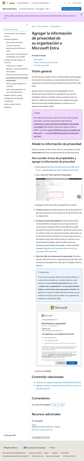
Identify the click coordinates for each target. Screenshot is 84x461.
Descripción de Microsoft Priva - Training (46, 427)
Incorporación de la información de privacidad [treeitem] (17, 79)
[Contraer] (26, 25)
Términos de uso (37, 456)
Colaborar (55, 453)
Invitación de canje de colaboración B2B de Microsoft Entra (58, 382)
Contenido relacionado (41, 65)
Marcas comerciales (52, 456)
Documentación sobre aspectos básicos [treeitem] (15, 34)
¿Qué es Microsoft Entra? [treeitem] (14, 42)
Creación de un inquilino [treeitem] (14, 66)
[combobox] (15, 29)
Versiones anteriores (35, 453)
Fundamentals (55, 26)
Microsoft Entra (43, 26)
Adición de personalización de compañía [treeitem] (16, 85)
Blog (46, 453)
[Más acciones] (80, 26)
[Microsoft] (4, 3)
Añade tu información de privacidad (46, 62)
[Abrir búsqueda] (69, 3)
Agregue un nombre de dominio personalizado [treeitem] (17, 70)
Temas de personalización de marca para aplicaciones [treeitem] (15, 90)
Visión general (38, 59)
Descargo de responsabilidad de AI (14, 453)
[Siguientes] (65, 3)
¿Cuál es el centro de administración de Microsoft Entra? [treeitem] (15, 48)
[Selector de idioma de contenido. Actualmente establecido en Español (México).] (11, 447)
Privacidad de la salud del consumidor (15, 456)
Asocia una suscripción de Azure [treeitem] (17, 75)
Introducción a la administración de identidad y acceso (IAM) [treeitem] (17, 55)
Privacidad (64, 453)
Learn (34, 26)
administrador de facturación (68, 170)
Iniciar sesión (77, 3)
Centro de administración (71, 9)
